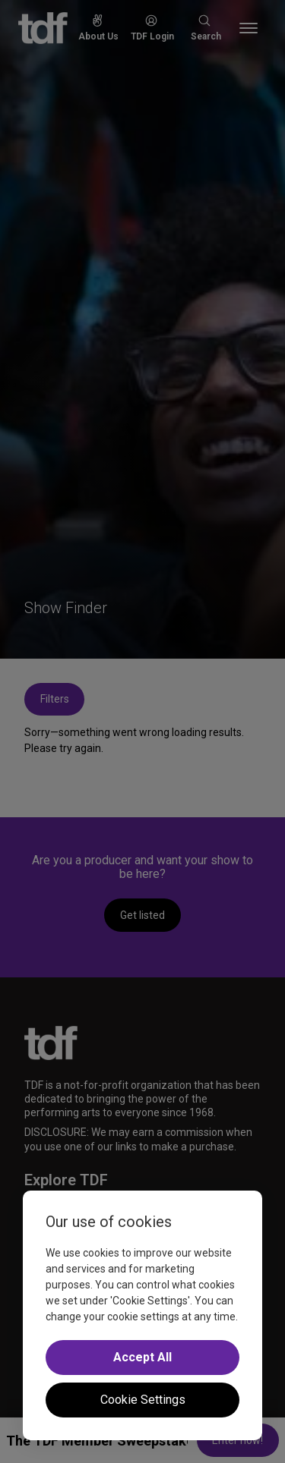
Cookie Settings (142, 1399)
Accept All (142, 1357)
